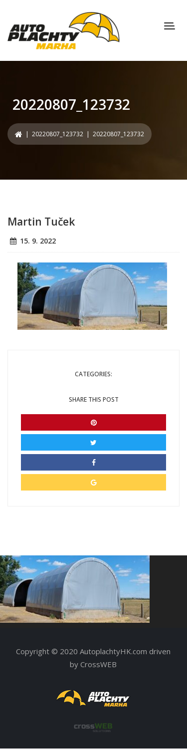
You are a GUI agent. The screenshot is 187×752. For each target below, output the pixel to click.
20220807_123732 (57, 134)
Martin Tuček (41, 222)
